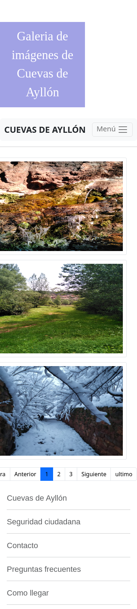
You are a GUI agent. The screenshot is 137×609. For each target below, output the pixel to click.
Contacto (22, 545)
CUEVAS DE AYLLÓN (45, 129)
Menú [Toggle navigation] (112, 129)
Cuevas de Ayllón (37, 498)
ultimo (123, 474)
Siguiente (93, 474)
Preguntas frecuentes (44, 569)
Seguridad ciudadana (43, 521)
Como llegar (28, 592)
